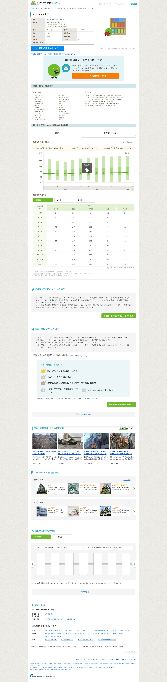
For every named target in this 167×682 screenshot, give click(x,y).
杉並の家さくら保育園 (52, 630)
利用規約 (103, 659)
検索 (134, 4)
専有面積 (38, 200)
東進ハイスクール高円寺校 (75, 633)
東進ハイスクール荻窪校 (53, 636)
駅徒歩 (80, 200)
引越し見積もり (68, 667)
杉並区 (80, 8)
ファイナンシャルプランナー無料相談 (103, 667)
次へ (134, 564)
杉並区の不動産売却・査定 (47, 48)
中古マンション (107, 663)
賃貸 (55, 663)
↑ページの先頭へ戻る (131, 651)
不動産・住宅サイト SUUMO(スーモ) (41, 663)
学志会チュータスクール (53, 633)
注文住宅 (32, 667)
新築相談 (60, 667)
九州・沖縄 (68, 669)
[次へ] (134, 488)
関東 (40, 669)
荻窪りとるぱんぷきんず (121, 630)
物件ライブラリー (86, 667)
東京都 (74, 8)
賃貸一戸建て (80, 663)
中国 (62, 669)
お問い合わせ (131, 659)
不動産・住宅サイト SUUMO (40, 8)
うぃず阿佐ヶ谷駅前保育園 (99, 630)
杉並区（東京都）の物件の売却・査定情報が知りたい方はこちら (53, 54)
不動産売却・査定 (51, 667)
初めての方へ (80, 659)
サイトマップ (92, 659)
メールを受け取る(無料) (96, 76)
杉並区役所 (71, 619)
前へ (33, 564)
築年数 (59, 200)
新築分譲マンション (96, 663)
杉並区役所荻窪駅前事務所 (54, 619)
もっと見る (127, 480)
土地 (132, 663)
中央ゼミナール (118, 633)
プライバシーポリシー (116, 659)
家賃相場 (87, 663)
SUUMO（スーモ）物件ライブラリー (46, 3)
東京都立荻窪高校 (51, 640)
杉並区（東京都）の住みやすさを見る (118, 316)
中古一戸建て (126, 663)
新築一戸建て (117, 663)
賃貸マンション (62, 663)
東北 (36, 669)
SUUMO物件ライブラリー (61, 8)
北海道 (32, 669)
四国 (59, 669)
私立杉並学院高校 (67, 640)
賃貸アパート (71, 663)
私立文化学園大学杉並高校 (107, 640)
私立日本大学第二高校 (85, 640)
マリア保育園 (81, 630)
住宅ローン (77, 667)
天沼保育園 (68, 630)
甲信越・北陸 (46, 669)
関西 (55, 669)
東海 (52, 669)
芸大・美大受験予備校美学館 (98, 633)
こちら (109, 583)
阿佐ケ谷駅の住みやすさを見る (121, 404)
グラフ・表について (127, 142)
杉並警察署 (48, 614)
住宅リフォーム (40, 667)
